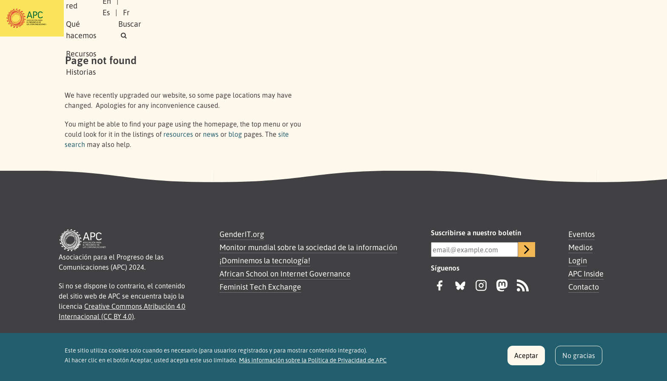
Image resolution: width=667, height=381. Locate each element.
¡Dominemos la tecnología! (264, 260)
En (492, 18)
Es (513, 18)
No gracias (578, 359)
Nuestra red (186, 18)
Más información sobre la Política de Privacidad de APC (313, 364)
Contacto (583, 286)
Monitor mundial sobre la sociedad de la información (308, 247)
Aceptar (526, 359)
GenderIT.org (241, 234)
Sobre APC (136, 18)
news (211, 134)
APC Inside (586, 273)
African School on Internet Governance (285, 273)
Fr (533, 18)
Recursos (293, 18)
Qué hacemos (242, 18)
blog (235, 134)
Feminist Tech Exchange (260, 286)
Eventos (581, 234)
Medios (580, 247)
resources (178, 134)
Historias (336, 18)
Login (577, 260)
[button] (586, 18)
